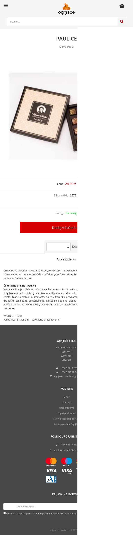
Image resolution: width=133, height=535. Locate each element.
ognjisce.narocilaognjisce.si (68, 376)
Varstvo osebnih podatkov (66, 418)
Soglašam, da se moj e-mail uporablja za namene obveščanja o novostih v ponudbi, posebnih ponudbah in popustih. (65, 513)
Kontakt (66, 402)
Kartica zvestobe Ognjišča (66, 424)
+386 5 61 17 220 (69, 368)
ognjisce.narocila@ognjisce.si (68, 450)
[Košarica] (122, 6)
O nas (67, 396)
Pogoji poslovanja (66, 413)
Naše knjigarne (66, 407)
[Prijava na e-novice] (126, 506)
